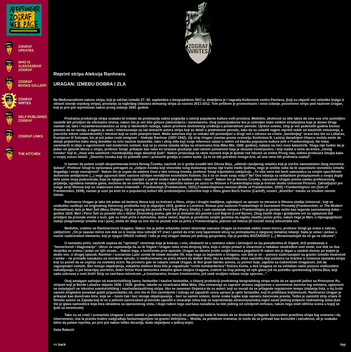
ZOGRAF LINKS (30, 136)
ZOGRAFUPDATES (26, 48)
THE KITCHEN (29, 154)
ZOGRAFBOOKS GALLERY (32, 84)
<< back (59, 345)
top (343, 345)
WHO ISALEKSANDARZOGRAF (29, 66)
